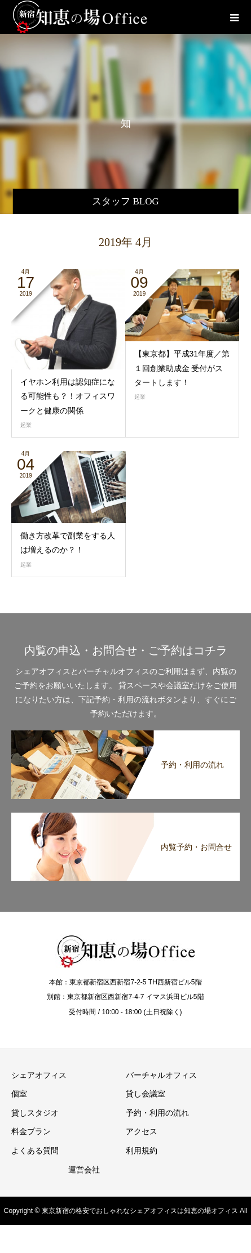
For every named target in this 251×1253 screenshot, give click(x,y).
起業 (26, 425)
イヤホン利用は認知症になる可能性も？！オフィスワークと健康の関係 (67, 395)
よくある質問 (35, 1150)
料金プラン (31, 1131)
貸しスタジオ (35, 1112)
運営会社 (84, 1169)
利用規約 (141, 1150)
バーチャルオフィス (161, 1075)
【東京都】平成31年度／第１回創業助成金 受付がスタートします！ (182, 367)
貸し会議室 (145, 1093)
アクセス (141, 1131)
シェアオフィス (39, 1075)
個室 (19, 1093)
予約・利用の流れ (157, 1112)
